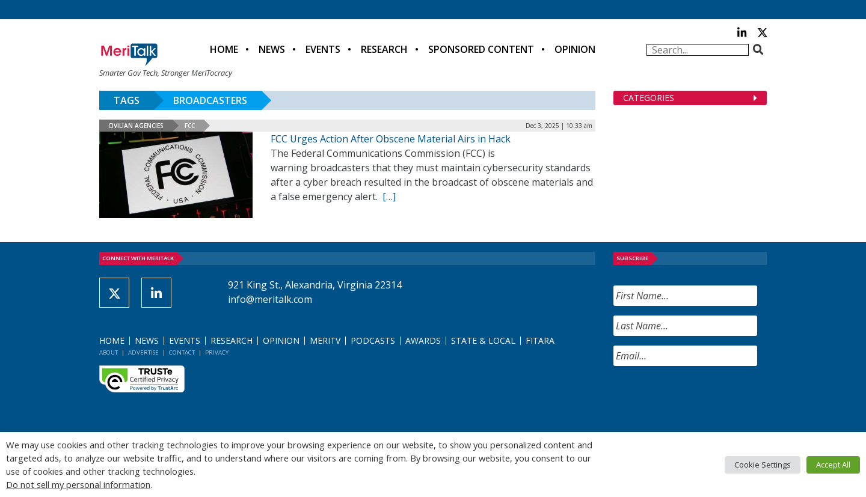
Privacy (217, 352)
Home (224, 49)
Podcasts (373, 340)
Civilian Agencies (136, 125)
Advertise (143, 352)
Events (323, 49)
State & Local (483, 340)
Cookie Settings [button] (762, 464)
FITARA (540, 340)
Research (384, 49)
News (272, 49)
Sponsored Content (481, 49)
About (108, 352)
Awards (423, 340)
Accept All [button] (833, 464)
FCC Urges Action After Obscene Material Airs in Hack (391, 138)
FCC (190, 125)
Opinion (574, 49)
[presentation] (704, 399)
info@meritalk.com (270, 299)
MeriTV (325, 340)
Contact (182, 352)
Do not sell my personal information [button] (78, 484)
